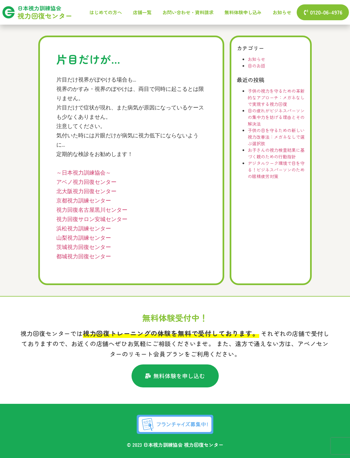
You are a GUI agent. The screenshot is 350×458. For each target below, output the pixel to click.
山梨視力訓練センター (83, 238)
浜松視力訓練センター (83, 229)
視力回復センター (45, 16)
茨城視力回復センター (83, 247)
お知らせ (282, 12)
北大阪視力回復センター (86, 191)
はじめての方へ (105, 12)
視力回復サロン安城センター (91, 219)
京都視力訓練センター (83, 201)
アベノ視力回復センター (86, 182)
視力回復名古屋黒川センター (91, 210)
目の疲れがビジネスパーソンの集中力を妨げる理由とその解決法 (276, 117)
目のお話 (256, 65)
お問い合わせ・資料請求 (188, 12)
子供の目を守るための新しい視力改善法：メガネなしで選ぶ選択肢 (276, 137)
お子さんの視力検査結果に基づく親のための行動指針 (276, 153)
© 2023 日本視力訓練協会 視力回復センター (175, 444)
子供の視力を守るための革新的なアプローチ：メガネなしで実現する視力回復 (276, 97)
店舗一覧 (142, 12)
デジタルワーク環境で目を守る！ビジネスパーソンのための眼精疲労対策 (276, 169)
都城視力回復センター (83, 256)
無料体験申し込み (243, 12)
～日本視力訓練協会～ (83, 173)
